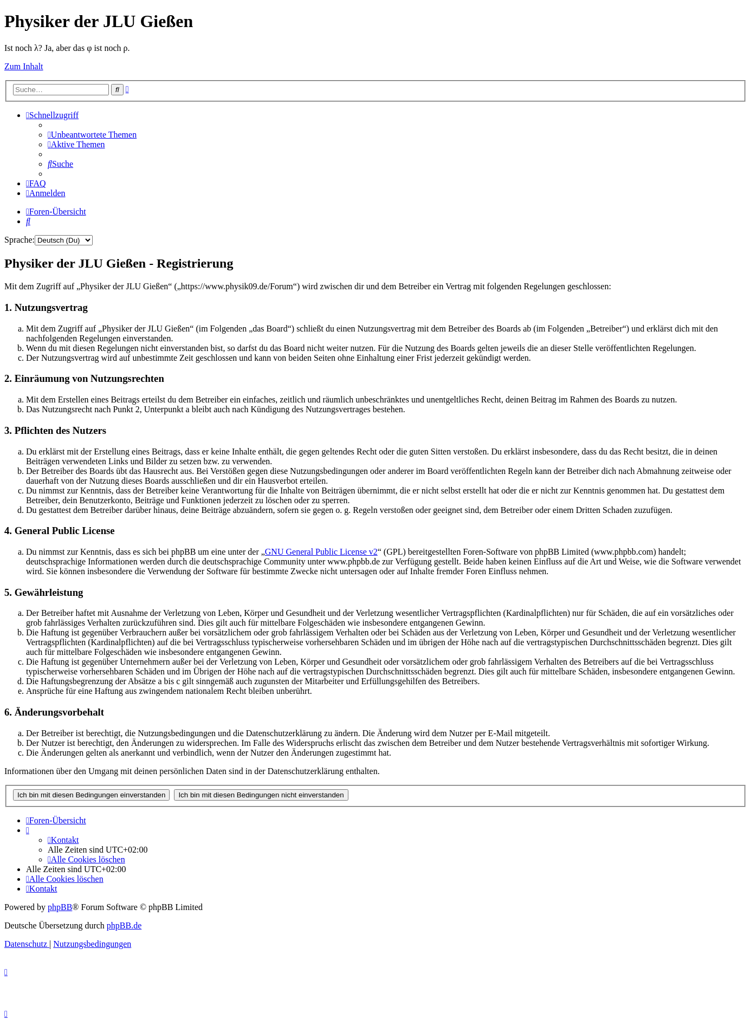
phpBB (60, 907)
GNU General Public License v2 (321, 551)
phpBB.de (124, 925)
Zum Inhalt (23, 66)
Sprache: (19, 239)
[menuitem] (92, 134)
